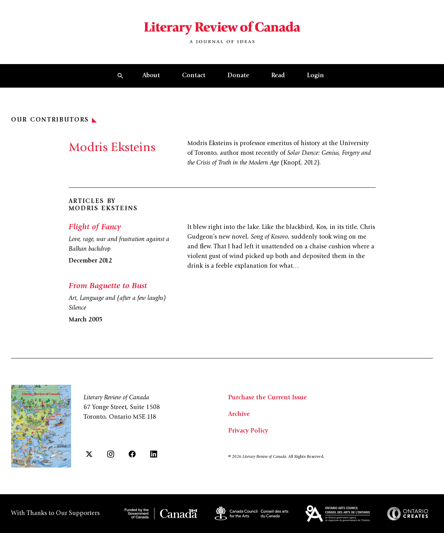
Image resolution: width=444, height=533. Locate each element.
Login (315, 76)
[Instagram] (110, 454)
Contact (193, 76)
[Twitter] (89, 454)
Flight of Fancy (95, 227)
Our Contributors (54, 120)
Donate (238, 76)
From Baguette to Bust (108, 286)
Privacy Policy (248, 431)
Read (278, 76)
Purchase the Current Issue (267, 398)
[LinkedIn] (153, 454)
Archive (239, 414)
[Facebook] (132, 454)
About (151, 76)
